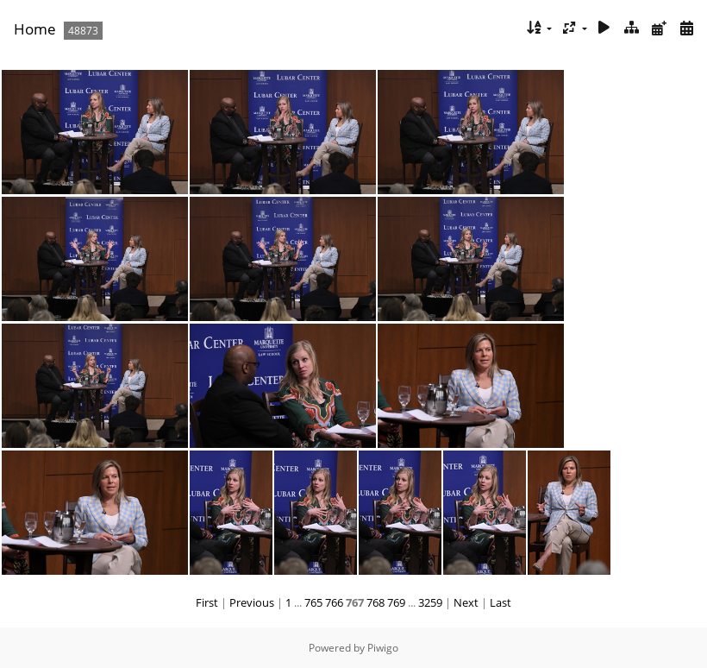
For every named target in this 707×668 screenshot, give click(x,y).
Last (500, 602)
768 (375, 602)
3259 (430, 602)
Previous (251, 602)
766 (334, 602)
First (207, 602)
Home (35, 29)
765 (313, 602)
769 (396, 602)
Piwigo (382, 647)
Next (466, 602)
